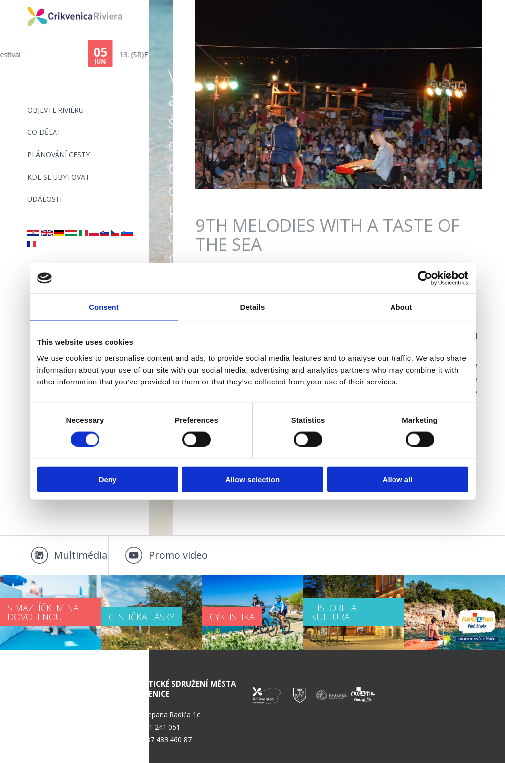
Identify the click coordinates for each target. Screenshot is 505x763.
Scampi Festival (56, 54)
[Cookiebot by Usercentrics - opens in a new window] (425, 278)
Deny (108, 479)
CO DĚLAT (44, 132)
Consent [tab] (104, 307)
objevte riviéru (55, 110)
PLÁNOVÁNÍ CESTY (58, 154)
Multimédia (80, 555)
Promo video (178, 555)
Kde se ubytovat (58, 177)
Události (44, 199)
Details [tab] (252, 307)
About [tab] (401, 307)
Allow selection (252, 479)
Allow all (398, 479)
